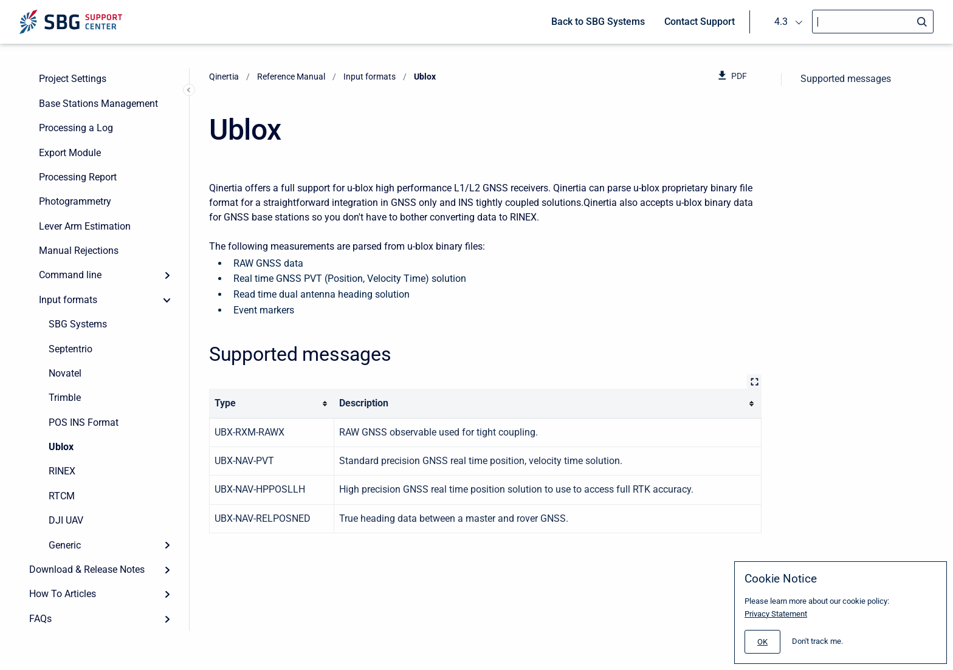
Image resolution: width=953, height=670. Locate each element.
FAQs (40, 618)
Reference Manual (291, 76)
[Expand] (167, 275)
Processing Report (78, 177)
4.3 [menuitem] (781, 21)
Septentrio (70, 349)
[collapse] (167, 300)
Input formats (68, 300)
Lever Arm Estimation (85, 226)
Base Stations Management (98, 103)
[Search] (873, 21)
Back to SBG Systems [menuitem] (598, 21)
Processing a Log (76, 128)
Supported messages (845, 78)
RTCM (62, 496)
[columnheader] (272, 403)
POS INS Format (84, 422)
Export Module (70, 153)
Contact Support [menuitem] (699, 21)
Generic (65, 545)
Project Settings (72, 78)
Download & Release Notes (87, 569)
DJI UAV (66, 520)
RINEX (62, 471)
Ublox (61, 447)
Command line (70, 275)
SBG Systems (78, 324)
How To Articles (62, 594)
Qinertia (224, 76)
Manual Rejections (79, 250)
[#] (762, 642)
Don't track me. (817, 641)
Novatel (65, 373)
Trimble (65, 397)
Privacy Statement (776, 613)
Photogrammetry (75, 201)
